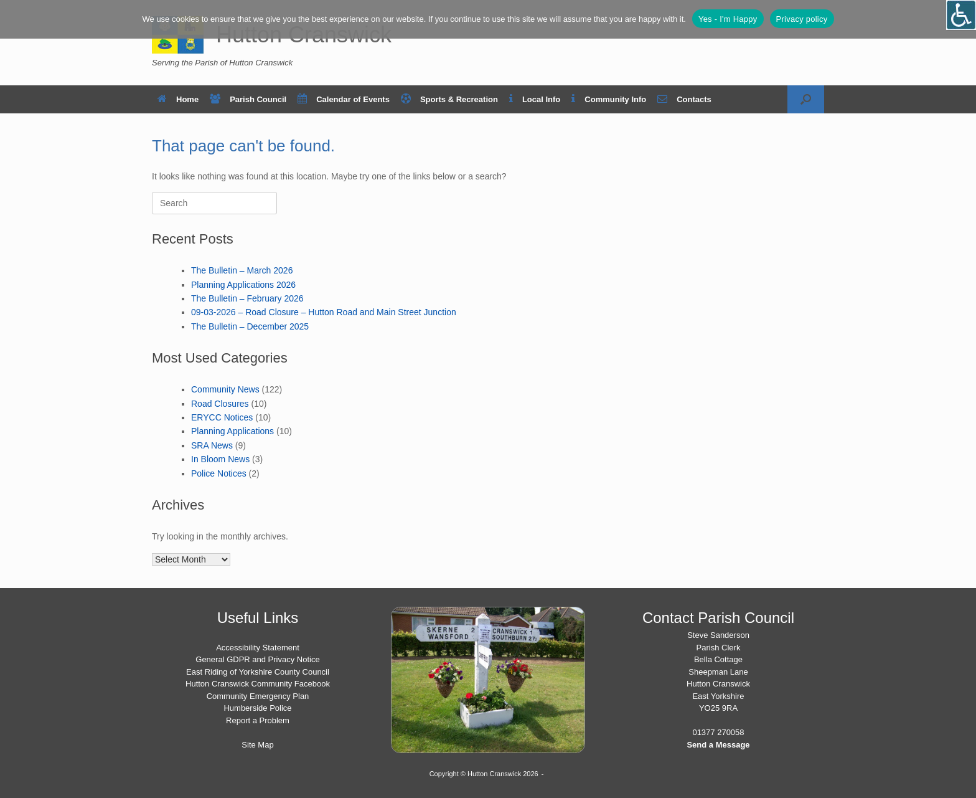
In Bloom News (220, 459)
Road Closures (220, 404)
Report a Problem (257, 720)
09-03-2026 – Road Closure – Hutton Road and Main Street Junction (323, 312)
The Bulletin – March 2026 (242, 270)
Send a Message (718, 744)
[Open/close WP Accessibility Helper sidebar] (961, 15)
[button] (805, 99)
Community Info (608, 99)
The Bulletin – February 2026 (247, 298)
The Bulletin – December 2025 (250, 326)
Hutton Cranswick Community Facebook (257, 683)
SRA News (212, 445)
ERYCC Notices (222, 417)
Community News (225, 389)
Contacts (684, 99)
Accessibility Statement (257, 647)
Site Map (257, 744)
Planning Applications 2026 (243, 285)
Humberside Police (257, 708)
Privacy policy (802, 19)
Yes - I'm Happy (728, 19)
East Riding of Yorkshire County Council (257, 672)
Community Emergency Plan (258, 696)
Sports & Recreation (449, 99)
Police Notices (218, 473)
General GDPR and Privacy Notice (257, 659)
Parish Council (248, 99)
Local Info (534, 99)
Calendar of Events (344, 99)
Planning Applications (232, 431)
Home (178, 99)
